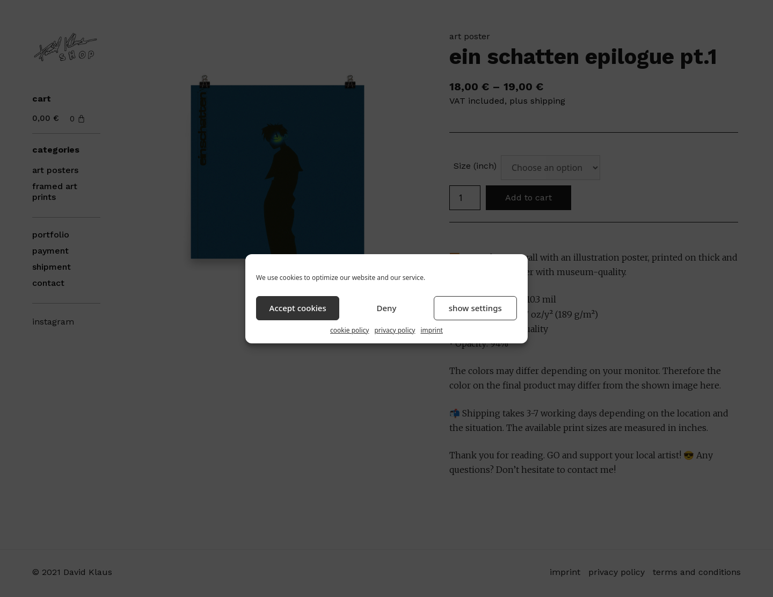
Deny (387, 308)
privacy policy (394, 330)
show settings (475, 308)
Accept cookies (297, 308)
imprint (431, 330)
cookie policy (349, 330)
